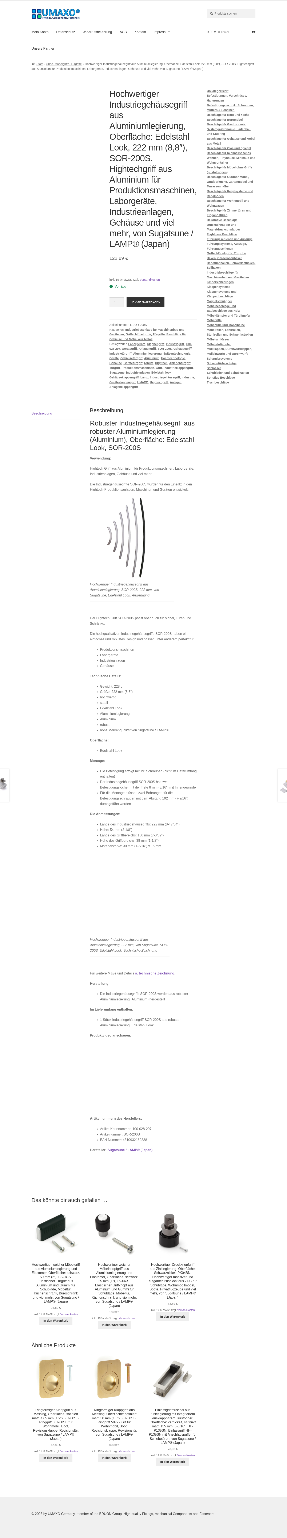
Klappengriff (155, 344)
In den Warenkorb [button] (55, 1320)
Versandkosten (150, 279)
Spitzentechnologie (176, 353)
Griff (159, 368)
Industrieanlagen (138, 372)
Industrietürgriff (120, 353)
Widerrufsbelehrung (97, 32)
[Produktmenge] (116, 302)
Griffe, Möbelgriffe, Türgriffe (64, 64)
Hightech (161, 363)
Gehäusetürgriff (131, 358)
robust (149, 363)
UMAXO (142, 382)
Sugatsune (117, 372)
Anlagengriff (147, 348)
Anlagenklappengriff (123, 387)
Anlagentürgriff (180, 363)
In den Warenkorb (145, 302)
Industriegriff (175, 344)
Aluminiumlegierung (147, 353)
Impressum (162, 32)
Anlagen (176, 382)
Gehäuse (115, 363)
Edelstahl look (161, 372)
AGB (123, 32)
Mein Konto (40, 32)
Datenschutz (65, 32)
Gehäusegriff (183, 348)
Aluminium (151, 358)
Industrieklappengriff (178, 368)
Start (39, 64)
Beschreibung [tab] (42, 413)
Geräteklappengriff (122, 382)
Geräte (114, 358)
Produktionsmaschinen (137, 368)
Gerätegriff (129, 348)
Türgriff (114, 368)
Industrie (188, 377)
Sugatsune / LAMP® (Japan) (130, 1150)
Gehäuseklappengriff (124, 377)
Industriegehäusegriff (165, 377)
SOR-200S (165, 348)
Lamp (144, 377)
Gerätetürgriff (133, 363)
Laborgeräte (136, 344)
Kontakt (140, 32)
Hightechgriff (159, 382)
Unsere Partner (43, 48)
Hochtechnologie (173, 358)
